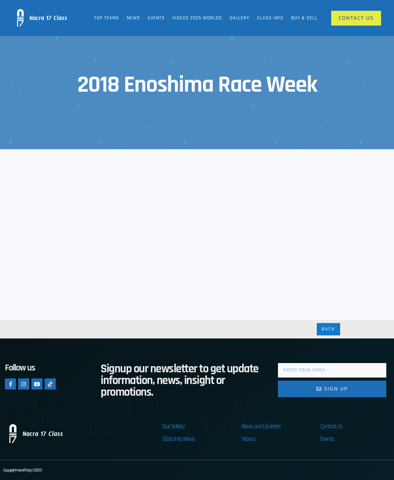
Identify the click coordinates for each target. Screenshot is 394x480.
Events (156, 18)
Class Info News (179, 439)
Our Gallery (174, 426)
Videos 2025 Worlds (197, 18)
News (133, 18)
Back (328, 329)
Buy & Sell (304, 18)
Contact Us (331, 426)
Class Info (270, 18)
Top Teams (106, 18)
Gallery (239, 18)
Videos (248, 439)
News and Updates (260, 426)
